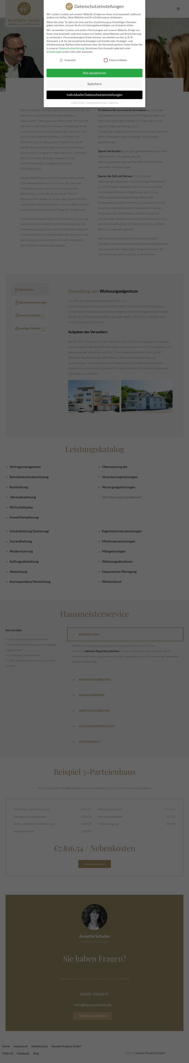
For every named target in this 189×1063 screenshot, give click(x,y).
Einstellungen (54, 51)
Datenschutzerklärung (71, 47)
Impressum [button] (113, 102)
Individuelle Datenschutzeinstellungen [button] (94, 94)
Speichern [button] (94, 83)
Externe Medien (115, 59)
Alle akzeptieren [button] (94, 72)
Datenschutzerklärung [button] (97, 102)
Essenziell (67, 59)
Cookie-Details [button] (78, 102)
